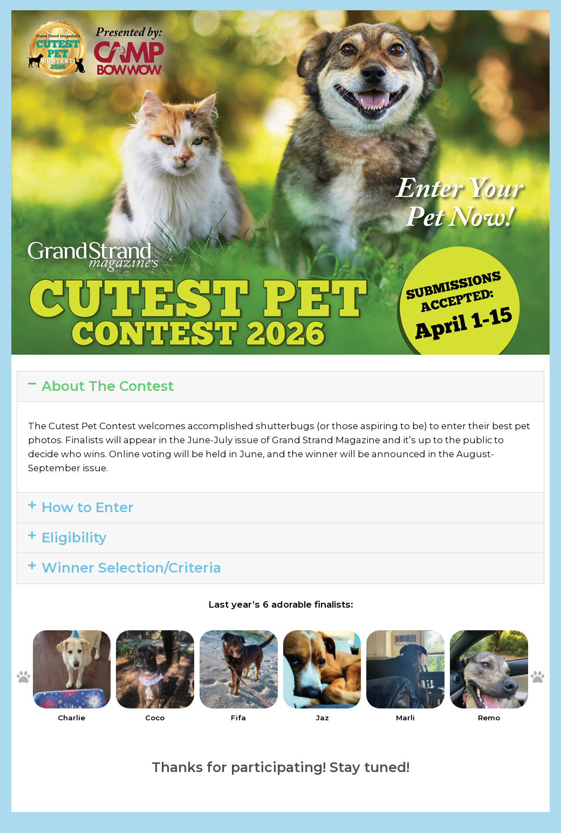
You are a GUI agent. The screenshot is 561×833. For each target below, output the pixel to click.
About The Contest (108, 386)
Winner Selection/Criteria (131, 568)
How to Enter (88, 507)
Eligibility (74, 537)
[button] (280, 386)
